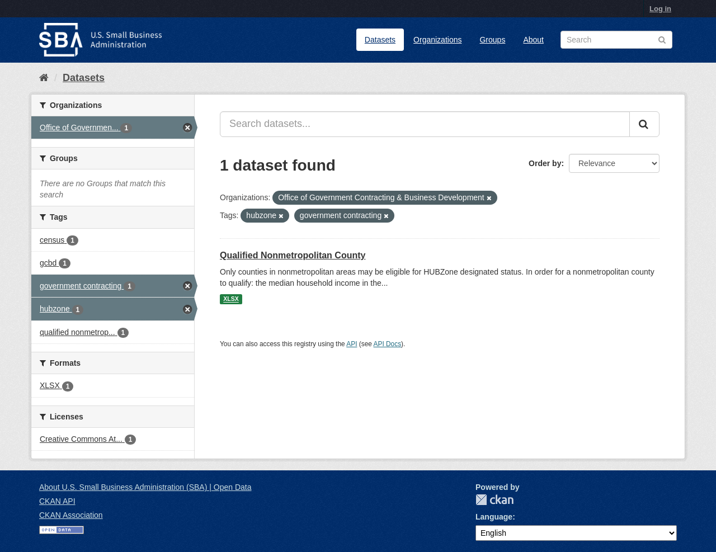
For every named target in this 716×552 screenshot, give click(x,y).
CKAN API (57, 501)
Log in (660, 8)
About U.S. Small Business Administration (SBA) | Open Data (145, 487)
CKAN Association (71, 515)
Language (493, 516)
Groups (492, 39)
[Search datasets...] (425, 124)
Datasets (380, 39)
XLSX (230, 299)
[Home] (44, 77)
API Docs (388, 344)
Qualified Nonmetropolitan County (292, 255)
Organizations (437, 39)
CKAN (494, 500)
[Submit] (644, 124)
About (533, 39)
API (351, 344)
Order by (545, 163)
